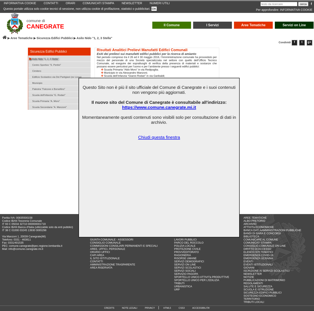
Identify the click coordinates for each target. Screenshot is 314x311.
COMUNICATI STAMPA (257, 242)
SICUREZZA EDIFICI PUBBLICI (263, 292)
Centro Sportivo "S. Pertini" (45, 64)
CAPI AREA (97, 255)
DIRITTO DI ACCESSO (257, 248)
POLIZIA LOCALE (184, 245)
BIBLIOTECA (251, 236)
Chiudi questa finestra (159, 137)
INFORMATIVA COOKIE (296, 9)
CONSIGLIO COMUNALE (105, 242)
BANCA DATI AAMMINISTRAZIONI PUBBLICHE (272, 230)
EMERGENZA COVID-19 (258, 255)
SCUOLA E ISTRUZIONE (259, 289)
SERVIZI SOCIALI (185, 270)
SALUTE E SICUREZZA (258, 286)
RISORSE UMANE (185, 258)
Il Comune (172, 25)
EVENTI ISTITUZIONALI (258, 264)
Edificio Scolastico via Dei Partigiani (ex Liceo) (55, 76)
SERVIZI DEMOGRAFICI (189, 261)
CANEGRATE (45, 26)
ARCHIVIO (250, 224)
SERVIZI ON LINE (185, 264)
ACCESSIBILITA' (201, 308)
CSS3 (182, 308)
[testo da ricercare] (278, 4)
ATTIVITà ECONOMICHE (259, 227)
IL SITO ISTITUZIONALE (105, 258)
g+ (309, 42)
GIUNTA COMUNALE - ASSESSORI (111, 239)
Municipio (36, 82)
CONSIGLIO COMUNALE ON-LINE (265, 245)
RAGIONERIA (182, 255)
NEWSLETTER (253, 273)
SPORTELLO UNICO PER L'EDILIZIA (196, 280)
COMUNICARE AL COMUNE (261, 239)
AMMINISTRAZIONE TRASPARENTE (112, 264)
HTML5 (167, 308)
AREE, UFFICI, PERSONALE (107, 248)
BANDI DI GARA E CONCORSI (262, 233)
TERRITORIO (252, 298)
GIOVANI (249, 267)
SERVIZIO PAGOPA (186, 273)
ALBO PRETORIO (254, 220)
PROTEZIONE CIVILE (187, 248)
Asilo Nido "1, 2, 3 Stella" (44, 58)
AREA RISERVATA (101, 267)
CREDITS (109, 308)
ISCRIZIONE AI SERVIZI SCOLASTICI (267, 270)
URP (177, 289)
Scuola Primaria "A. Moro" (44, 101)
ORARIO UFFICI (100, 252)
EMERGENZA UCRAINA (258, 258)
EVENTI (248, 261)
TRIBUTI (179, 283)
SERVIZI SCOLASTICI (187, 267)
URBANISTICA (183, 286)
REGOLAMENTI (253, 283)
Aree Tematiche (253, 25)
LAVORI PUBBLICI (185, 239)
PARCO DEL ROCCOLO (189, 242)
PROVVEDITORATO (186, 252)
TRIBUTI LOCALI (254, 302)
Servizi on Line (294, 25)
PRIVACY (150, 308)
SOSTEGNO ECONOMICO (260, 295)
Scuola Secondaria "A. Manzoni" (48, 107)
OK (154, 8)
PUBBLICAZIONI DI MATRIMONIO (264, 280)
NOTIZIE (249, 277)
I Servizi (212, 25)
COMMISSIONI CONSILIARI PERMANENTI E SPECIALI (124, 245)
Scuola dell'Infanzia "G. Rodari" (47, 95)
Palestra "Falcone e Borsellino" (47, 88)
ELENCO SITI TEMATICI (258, 252)
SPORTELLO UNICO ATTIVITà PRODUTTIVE (201, 277)
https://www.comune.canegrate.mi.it (159, 107)
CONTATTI (96, 261)
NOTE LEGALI (129, 308)
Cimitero (35, 70)
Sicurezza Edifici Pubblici (55, 38)
